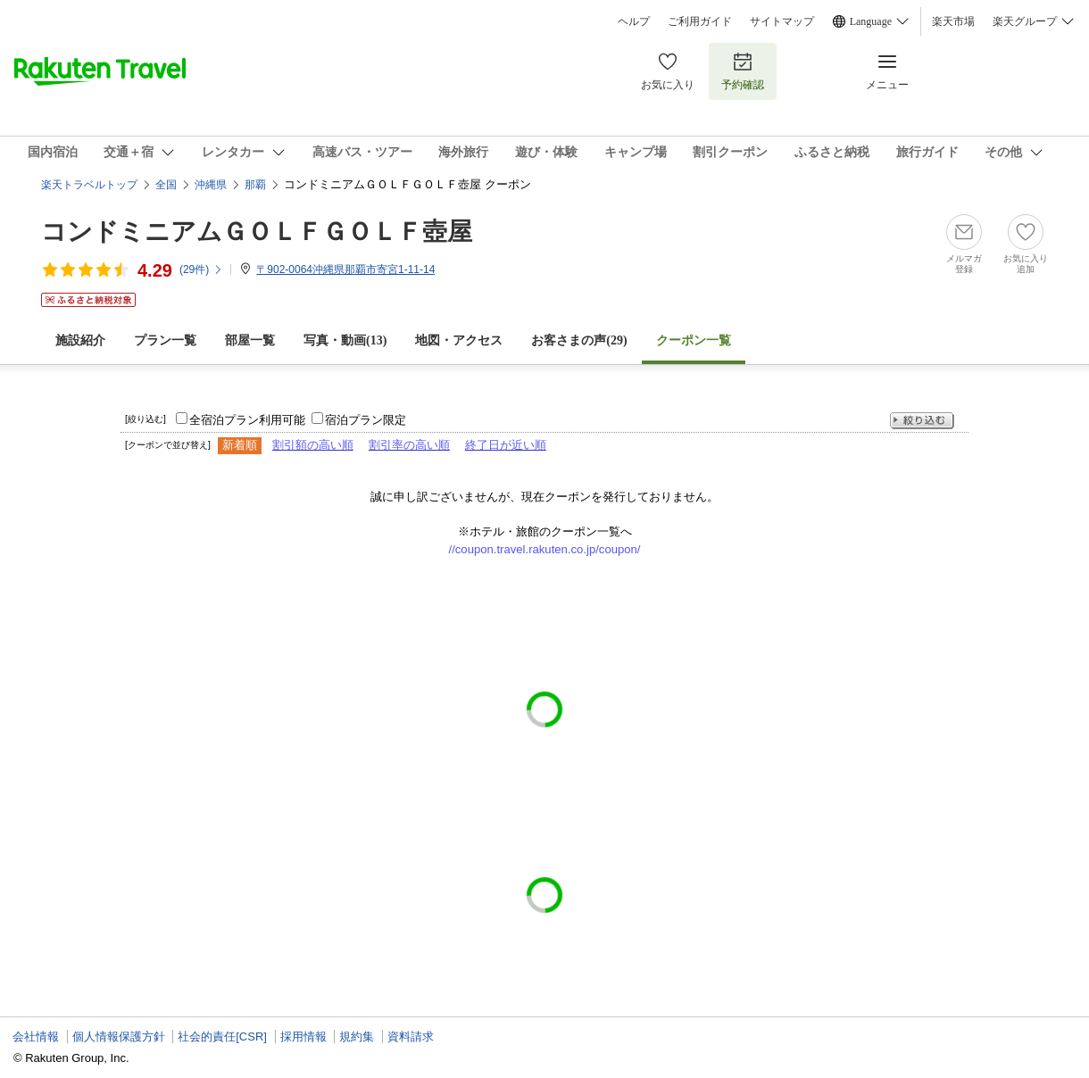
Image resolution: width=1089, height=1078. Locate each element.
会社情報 (35, 1036)
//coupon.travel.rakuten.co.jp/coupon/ (545, 549)
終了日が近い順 (505, 445)
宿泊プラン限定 (365, 420)
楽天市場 (953, 21)
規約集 (356, 1036)
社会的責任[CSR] (222, 1036)
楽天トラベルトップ (89, 184)
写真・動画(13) (345, 340)
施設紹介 (80, 340)
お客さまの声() (579, 340)
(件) (201, 269)
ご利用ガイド (700, 21)
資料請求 (410, 1036)
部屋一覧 (250, 340)
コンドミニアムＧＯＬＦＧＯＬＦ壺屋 (256, 231)
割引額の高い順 (312, 445)
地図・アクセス (459, 340)
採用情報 (303, 1036)
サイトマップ (782, 21)
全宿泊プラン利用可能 (247, 420)
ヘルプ (634, 21)
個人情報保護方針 (118, 1036)
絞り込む (922, 420)
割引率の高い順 (409, 445)
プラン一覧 (165, 340)
